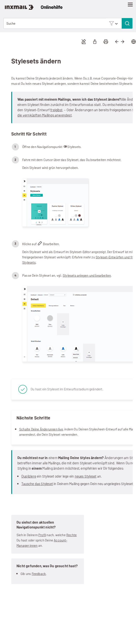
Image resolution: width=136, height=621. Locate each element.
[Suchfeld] (68, 23)
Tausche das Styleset (37, 484)
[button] (113, 23)
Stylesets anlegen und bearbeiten (87, 275)
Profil (42, 535)
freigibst (56, 110)
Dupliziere (28, 476)
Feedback (39, 574)
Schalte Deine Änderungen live (41, 429)
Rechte (71, 535)
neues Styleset (86, 476)
